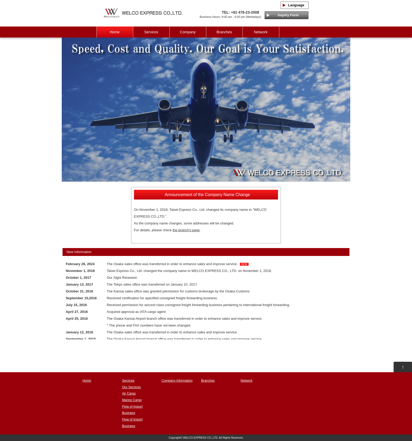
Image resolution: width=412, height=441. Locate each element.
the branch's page (186, 230)
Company (188, 32)
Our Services (131, 387)
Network (260, 32)
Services (151, 32)
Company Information (177, 380)
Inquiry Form (286, 15)
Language (294, 5)
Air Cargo (129, 393)
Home (115, 32)
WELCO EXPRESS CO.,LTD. (200, 437)
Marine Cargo (132, 400)
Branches (224, 32)
